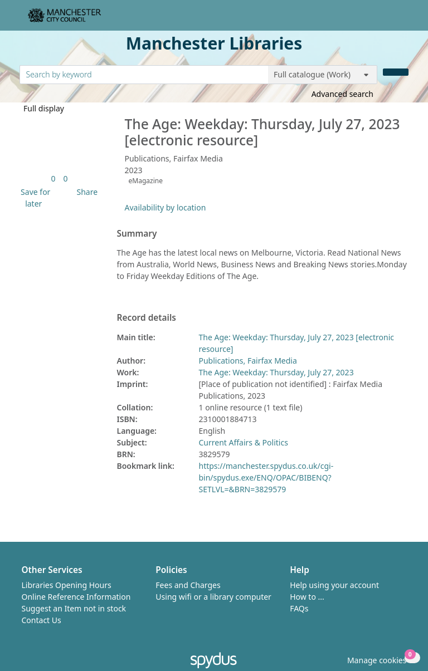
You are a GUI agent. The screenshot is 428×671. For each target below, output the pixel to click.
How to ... (307, 596)
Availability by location (165, 207)
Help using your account (334, 585)
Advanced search (342, 94)
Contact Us (41, 620)
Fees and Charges (187, 585)
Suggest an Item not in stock (74, 608)
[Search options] (322, 74)
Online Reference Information (76, 596)
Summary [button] (137, 234)
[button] (34, 197)
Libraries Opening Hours (66, 585)
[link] (53, 178)
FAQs (299, 608)
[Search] (395, 72)
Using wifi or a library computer (213, 596)
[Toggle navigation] (402, 20)
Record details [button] (146, 318)
